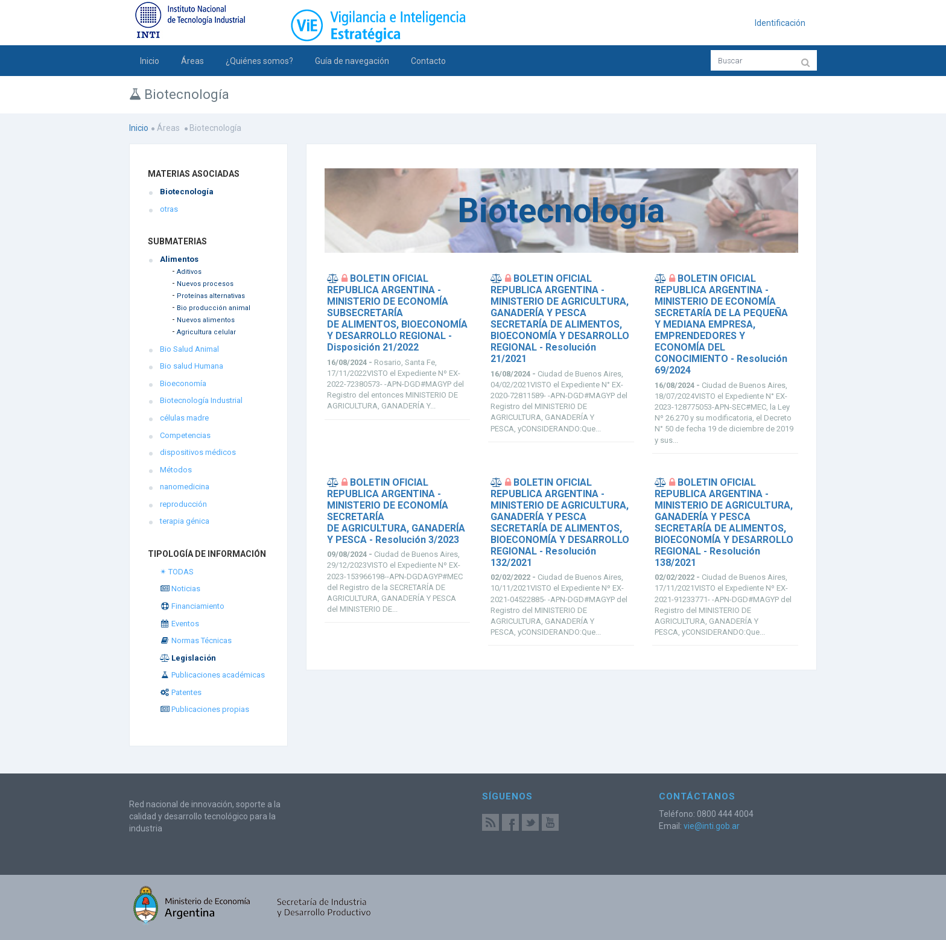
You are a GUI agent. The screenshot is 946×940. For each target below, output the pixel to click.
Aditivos (189, 272)
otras (169, 209)
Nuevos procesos (205, 284)
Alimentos (179, 259)
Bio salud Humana (191, 365)
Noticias (180, 588)
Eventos (179, 623)
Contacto (428, 61)
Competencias (185, 435)
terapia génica (184, 521)
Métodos (176, 469)
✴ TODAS (177, 571)
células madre (184, 417)
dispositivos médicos (198, 452)
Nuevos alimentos (206, 320)
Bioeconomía (183, 383)
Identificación (780, 23)
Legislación (188, 657)
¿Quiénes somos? (259, 61)
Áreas (192, 61)
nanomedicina (184, 486)
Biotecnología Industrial (201, 400)
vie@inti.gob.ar (712, 826)
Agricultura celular (206, 332)
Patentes (181, 692)
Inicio (149, 61)
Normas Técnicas (196, 640)
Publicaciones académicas (212, 674)
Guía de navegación (352, 61)
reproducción (183, 504)
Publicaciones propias (204, 709)
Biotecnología (187, 191)
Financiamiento (192, 606)
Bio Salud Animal (189, 349)
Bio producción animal (213, 308)
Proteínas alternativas (211, 296)
